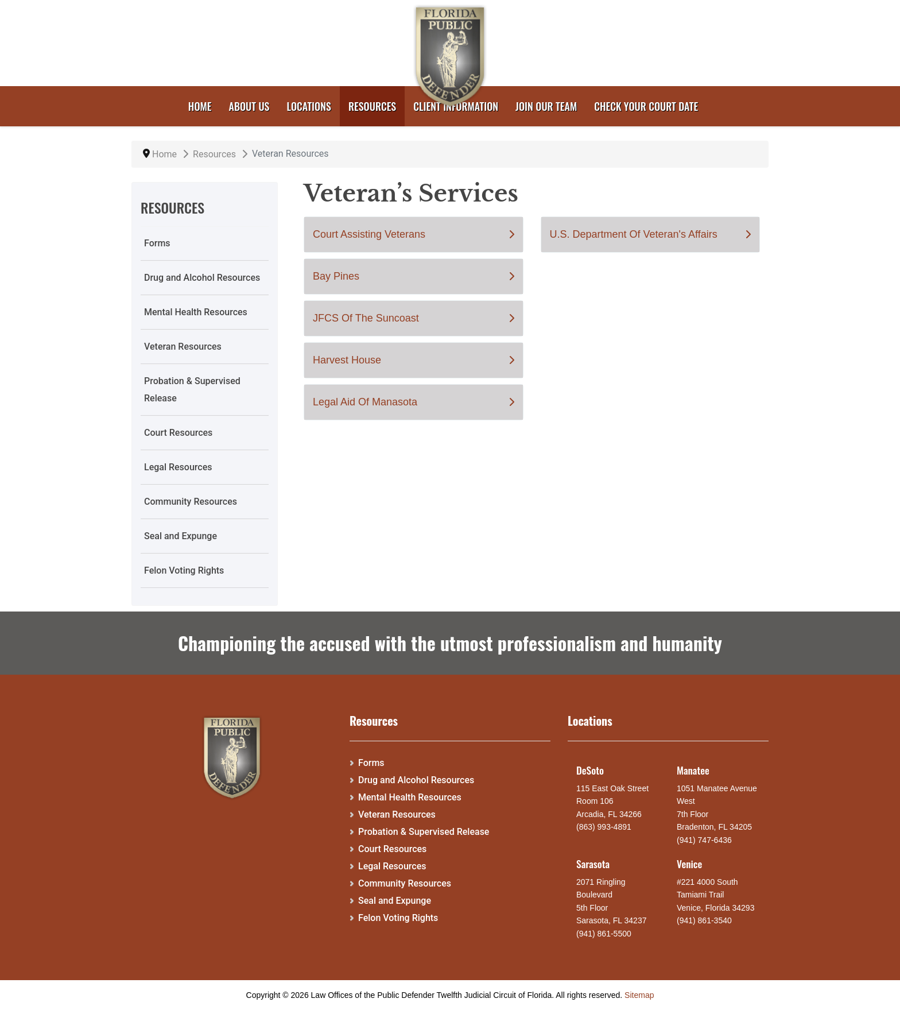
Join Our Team (546, 106)
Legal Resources (178, 467)
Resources (372, 106)
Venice (689, 863)
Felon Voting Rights (184, 570)
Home (200, 106)
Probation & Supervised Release (192, 390)
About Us (249, 106)
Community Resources (190, 501)
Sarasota (593, 863)
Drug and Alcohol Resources (202, 277)
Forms (157, 243)
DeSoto (590, 770)
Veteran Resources (183, 346)
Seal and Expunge (180, 536)
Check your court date (646, 106)
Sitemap (639, 995)
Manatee (693, 770)
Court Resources (178, 432)
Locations (309, 106)
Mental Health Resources (195, 312)
